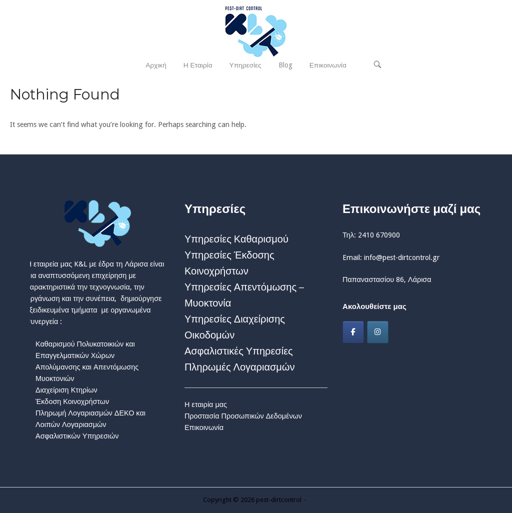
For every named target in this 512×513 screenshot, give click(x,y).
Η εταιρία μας (205, 404)
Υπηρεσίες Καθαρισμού (236, 239)
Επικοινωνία (328, 65)
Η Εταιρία (198, 65)
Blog (285, 65)
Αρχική (156, 65)
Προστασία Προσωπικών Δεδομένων (243, 416)
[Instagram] (377, 332)
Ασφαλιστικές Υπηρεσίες (238, 351)
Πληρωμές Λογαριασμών (239, 367)
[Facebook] (353, 332)
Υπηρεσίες (246, 65)
